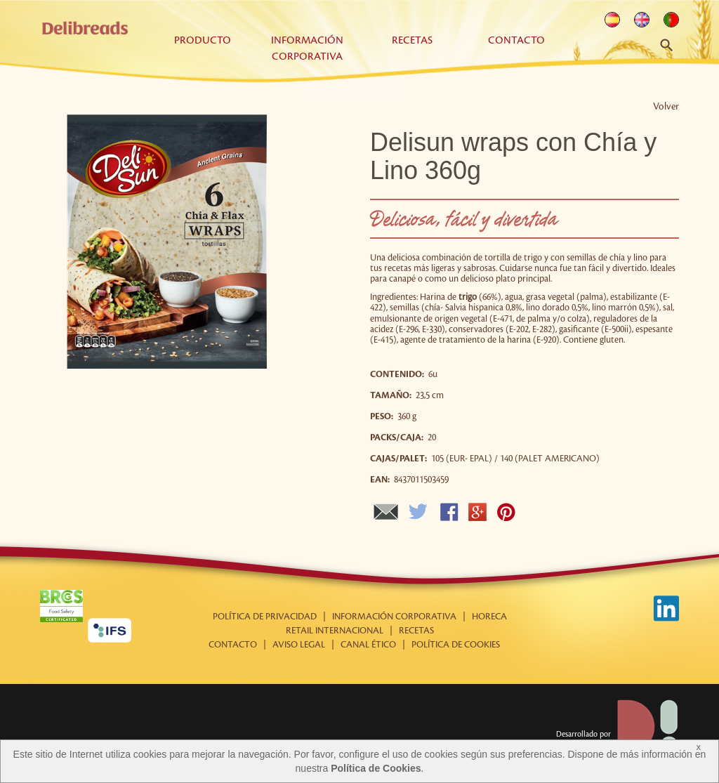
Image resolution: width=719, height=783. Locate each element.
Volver (666, 106)
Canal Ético (368, 645)
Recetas (412, 40)
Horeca (489, 616)
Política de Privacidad (265, 616)
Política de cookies (455, 645)
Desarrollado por (617, 734)
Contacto (516, 40)
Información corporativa (394, 616)
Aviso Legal (298, 645)
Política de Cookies (376, 768)
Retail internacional (334, 631)
